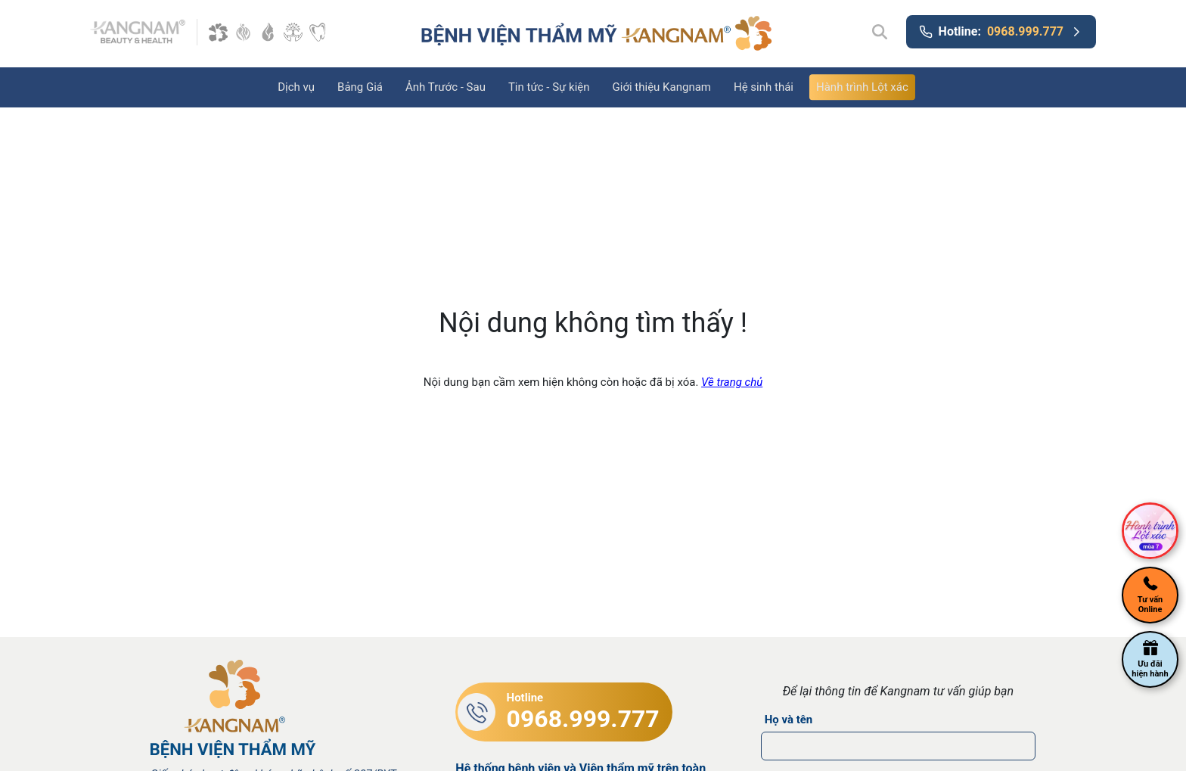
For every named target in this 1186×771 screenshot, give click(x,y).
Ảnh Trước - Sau (445, 87)
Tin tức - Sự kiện (549, 87)
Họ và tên (789, 719)
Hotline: (1001, 32)
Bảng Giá (360, 87)
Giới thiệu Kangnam (662, 87)
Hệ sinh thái (763, 87)
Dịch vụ (296, 87)
